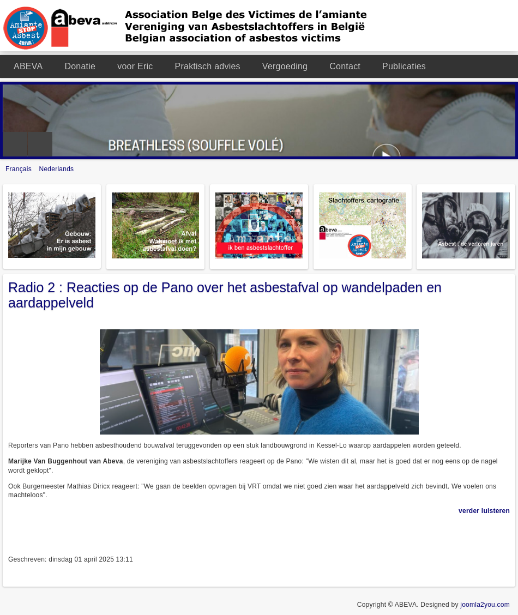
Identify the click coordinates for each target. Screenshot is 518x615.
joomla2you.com (485, 604)
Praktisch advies (207, 66)
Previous (15, 144)
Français (19, 169)
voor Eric (135, 66)
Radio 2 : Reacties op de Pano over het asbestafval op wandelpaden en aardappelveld (225, 295)
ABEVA (28, 66)
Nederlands (56, 169)
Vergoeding (285, 66)
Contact (344, 66)
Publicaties (404, 66)
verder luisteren (484, 511)
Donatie (79, 66)
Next (40, 144)
